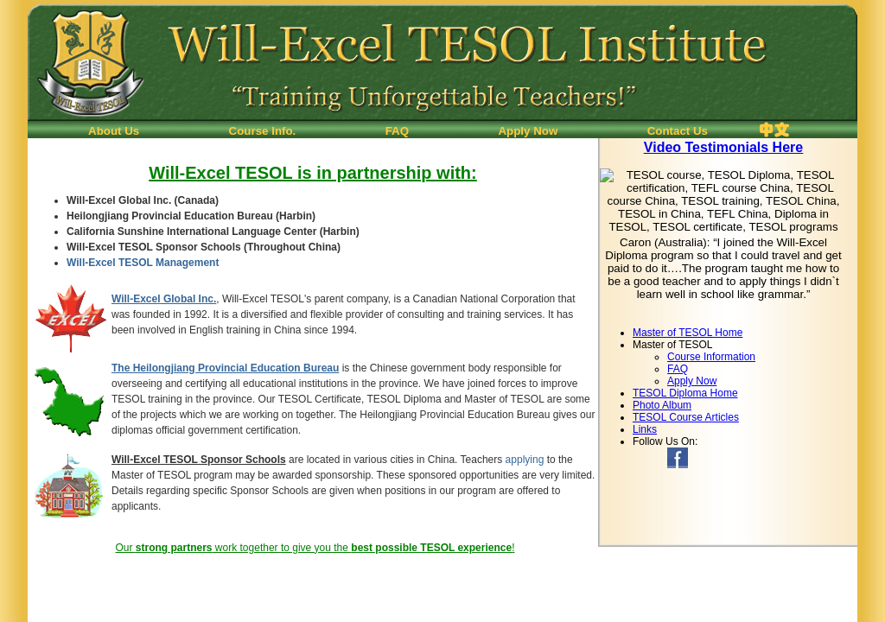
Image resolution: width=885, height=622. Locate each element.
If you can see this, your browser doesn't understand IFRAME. (727, 232)
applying (525, 460)
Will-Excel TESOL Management (143, 263)
